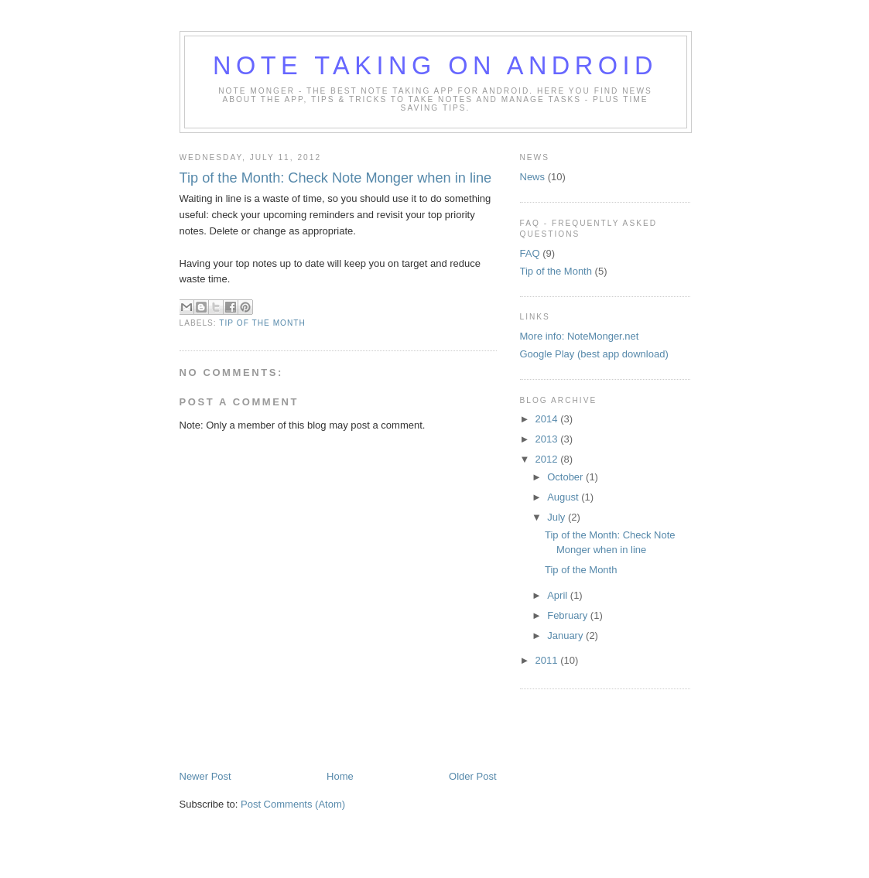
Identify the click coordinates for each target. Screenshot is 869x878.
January (566, 635)
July (557, 517)
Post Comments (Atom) (293, 804)
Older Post (472, 776)
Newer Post (205, 776)
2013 (548, 439)
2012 (548, 459)
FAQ (530, 253)
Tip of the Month (262, 323)
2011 (548, 660)
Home (340, 776)
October (566, 477)
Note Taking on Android (435, 66)
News (533, 177)
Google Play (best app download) (594, 354)
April (558, 595)
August (564, 497)
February (568, 615)
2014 (548, 419)
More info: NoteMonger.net (579, 336)
